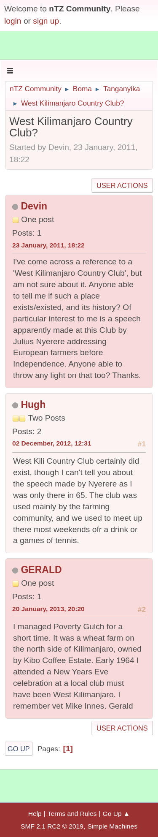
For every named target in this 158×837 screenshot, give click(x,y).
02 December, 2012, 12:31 (51, 443)
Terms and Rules (72, 813)
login (12, 20)
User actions (121, 185)
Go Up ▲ (116, 813)
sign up (46, 20)
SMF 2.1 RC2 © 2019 (52, 826)
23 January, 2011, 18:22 (48, 245)
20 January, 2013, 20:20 (48, 608)
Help (35, 813)
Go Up (19, 749)
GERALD (41, 569)
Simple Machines (112, 826)
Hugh (33, 404)
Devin (34, 206)
